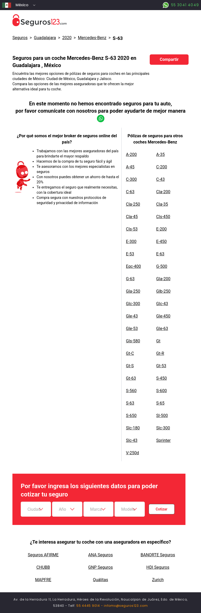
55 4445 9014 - (90, 605)
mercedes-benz (92, 37)
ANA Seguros (100, 554)
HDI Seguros (157, 567)
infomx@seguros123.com (126, 605)
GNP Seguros (100, 567)
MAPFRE (43, 579)
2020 (66, 37)
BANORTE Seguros (158, 554)
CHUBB (43, 567)
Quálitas (100, 579)
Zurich (158, 579)
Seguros (19, 37)
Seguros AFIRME (43, 554)
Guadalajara (45, 37)
